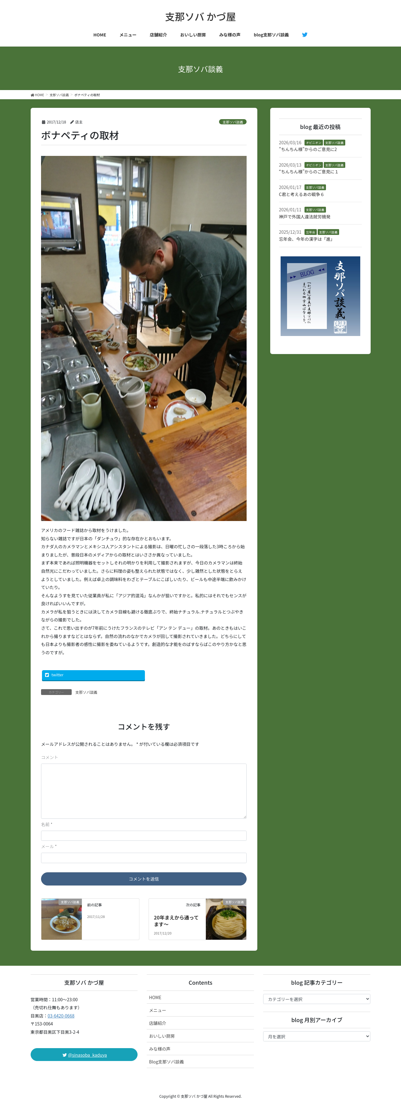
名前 (46, 824)
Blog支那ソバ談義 (166, 1062)
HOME (155, 997)
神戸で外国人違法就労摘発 (305, 216)
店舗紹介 (157, 1023)
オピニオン (313, 142)
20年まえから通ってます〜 (176, 921)
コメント (49, 757)
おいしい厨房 (162, 1036)
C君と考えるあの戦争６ (302, 194)
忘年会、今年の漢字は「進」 (307, 239)
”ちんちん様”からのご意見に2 (308, 149)
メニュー (157, 1010)
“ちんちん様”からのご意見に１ (309, 171)
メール (49, 846)
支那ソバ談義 (233, 121)
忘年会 (310, 232)
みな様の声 (159, 1049)
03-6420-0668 (61, 1016)
